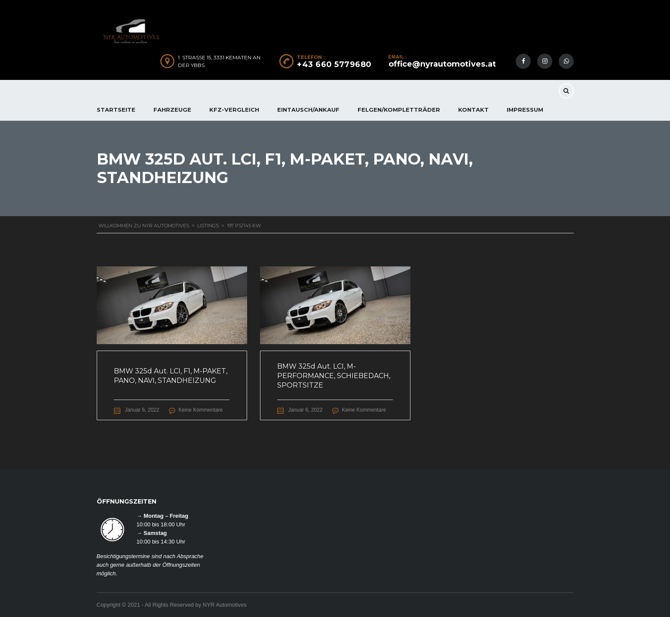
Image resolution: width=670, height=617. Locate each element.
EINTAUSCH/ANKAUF (308, 109)
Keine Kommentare (200, 410)
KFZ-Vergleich (234, 109)
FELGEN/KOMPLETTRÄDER (399, 109)
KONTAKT (473, 109)
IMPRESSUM (525, 109)
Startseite (116, 109)
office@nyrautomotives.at (442, 64)
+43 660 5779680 (334, 64)
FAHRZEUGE (172, 109)
